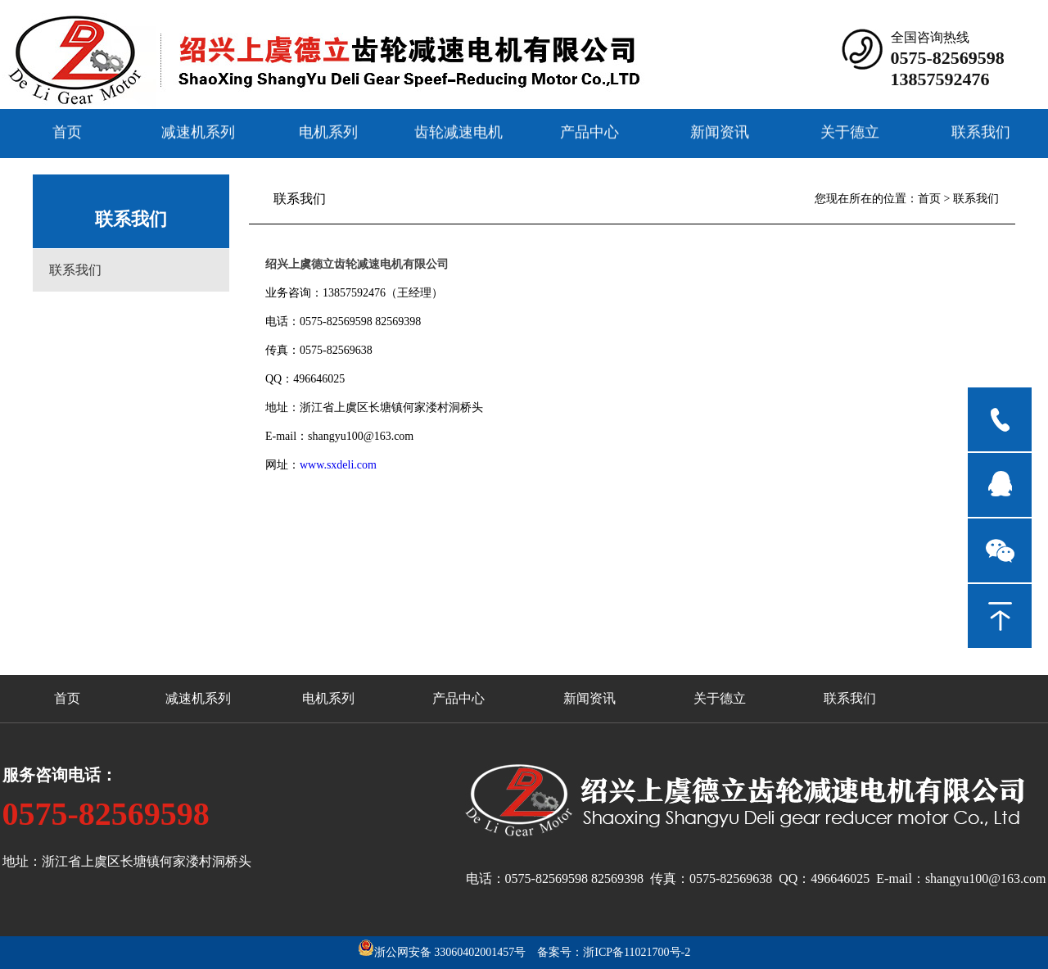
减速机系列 (198, 131)
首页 (67, 131)
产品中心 (589, 131)
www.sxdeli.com (338, 465)
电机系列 (328, 131)
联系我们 (980, 131)
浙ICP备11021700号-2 (636, 952)
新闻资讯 (719, 131)
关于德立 (849, 131)
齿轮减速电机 (458, 131)
